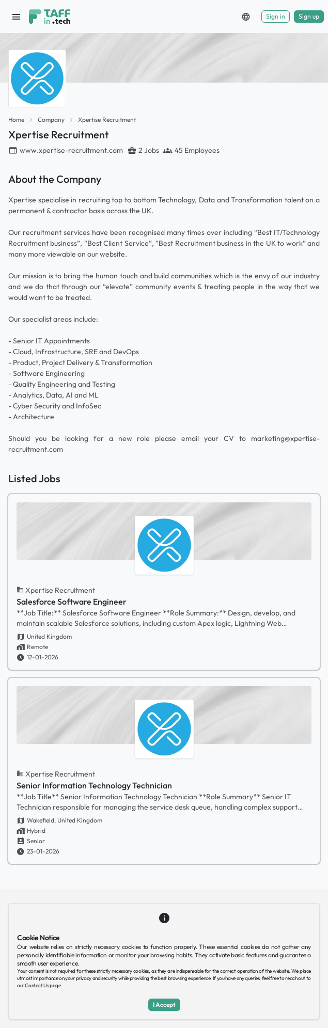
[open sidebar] (16, 16)
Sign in (275, 16)
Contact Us (37, 985)
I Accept (164, 1004)
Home (16, 119)
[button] (246, 16)
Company (51, 119)
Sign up (309, 16)
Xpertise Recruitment (107, 119)
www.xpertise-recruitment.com (71, 150)
